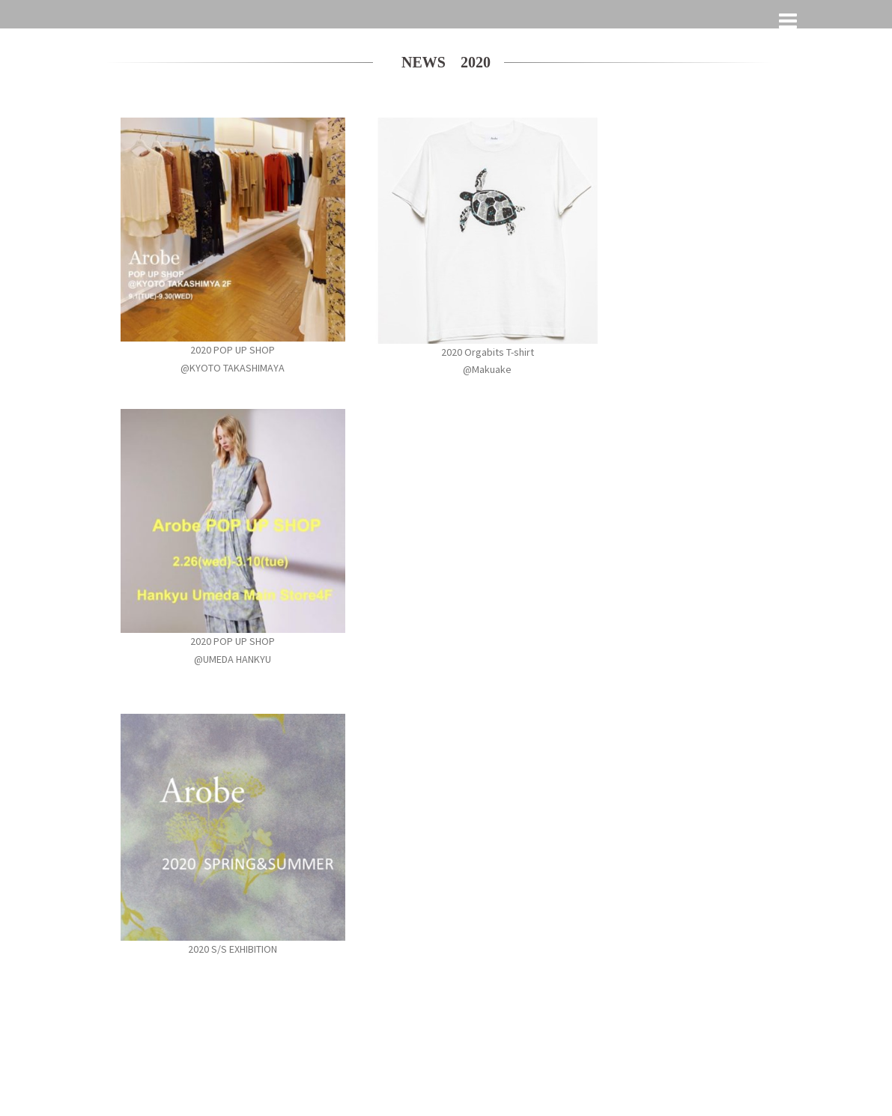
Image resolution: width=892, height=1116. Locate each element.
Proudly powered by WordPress (166, 1065)
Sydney (298, 1065)
